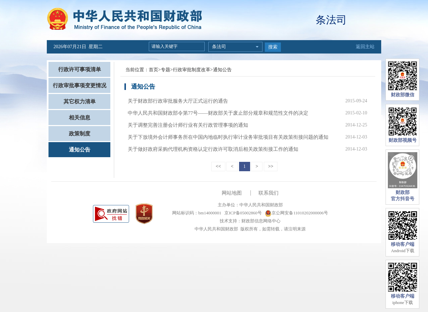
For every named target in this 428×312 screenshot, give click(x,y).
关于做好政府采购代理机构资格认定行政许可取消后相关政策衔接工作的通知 (213, 149)
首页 (153, 69)
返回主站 (365, 46)
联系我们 (268, 193)
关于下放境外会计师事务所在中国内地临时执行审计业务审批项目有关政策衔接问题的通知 (228, 137)
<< (218, 166)
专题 (165, 69)
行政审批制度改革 (191, 69)
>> (271, 166)
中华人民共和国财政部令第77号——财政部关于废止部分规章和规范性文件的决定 (218, 113)
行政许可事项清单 (79, 69)
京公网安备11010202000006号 (296, 212)
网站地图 (232, 193)
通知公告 (79, 149)
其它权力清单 (80, 101)
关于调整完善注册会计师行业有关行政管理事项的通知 (188, 125)
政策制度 (79, 133)
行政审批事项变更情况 (79, 85)
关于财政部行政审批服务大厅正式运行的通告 (178, 101)
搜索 (273, 46)
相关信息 (79, 117)
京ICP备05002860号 (242, 212)
